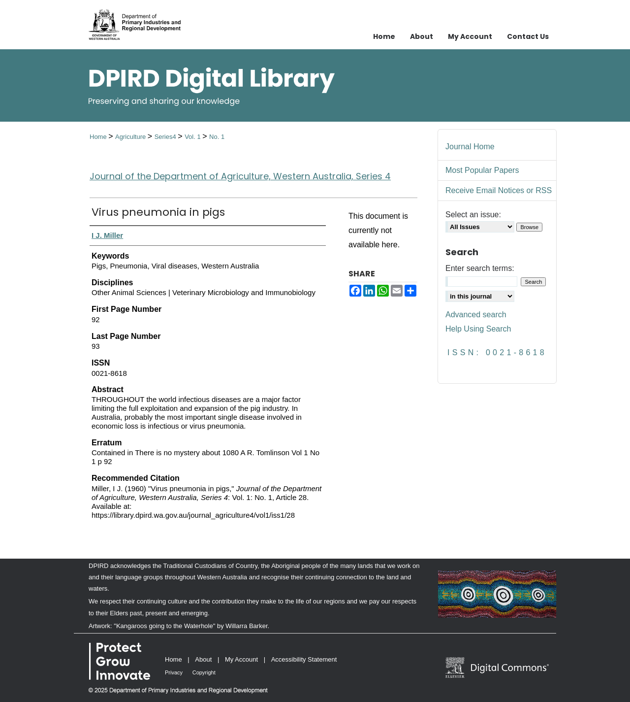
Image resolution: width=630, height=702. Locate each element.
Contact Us (528, 36)
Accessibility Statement (304, 659)
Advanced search (475, 314)
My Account (241, 659)
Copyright (204, 672)
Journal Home (470, 146)
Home (99, 136)
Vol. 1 (193, 136)
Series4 (166, 136)
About (203, 659)
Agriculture (131, 136)
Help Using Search (478, 329)
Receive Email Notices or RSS (498, 190)
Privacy (174, 672)
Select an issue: (473, 214)
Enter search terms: (479, 268)
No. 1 (216, 136)
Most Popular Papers (482, 170)
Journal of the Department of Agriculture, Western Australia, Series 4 (240, 176)
